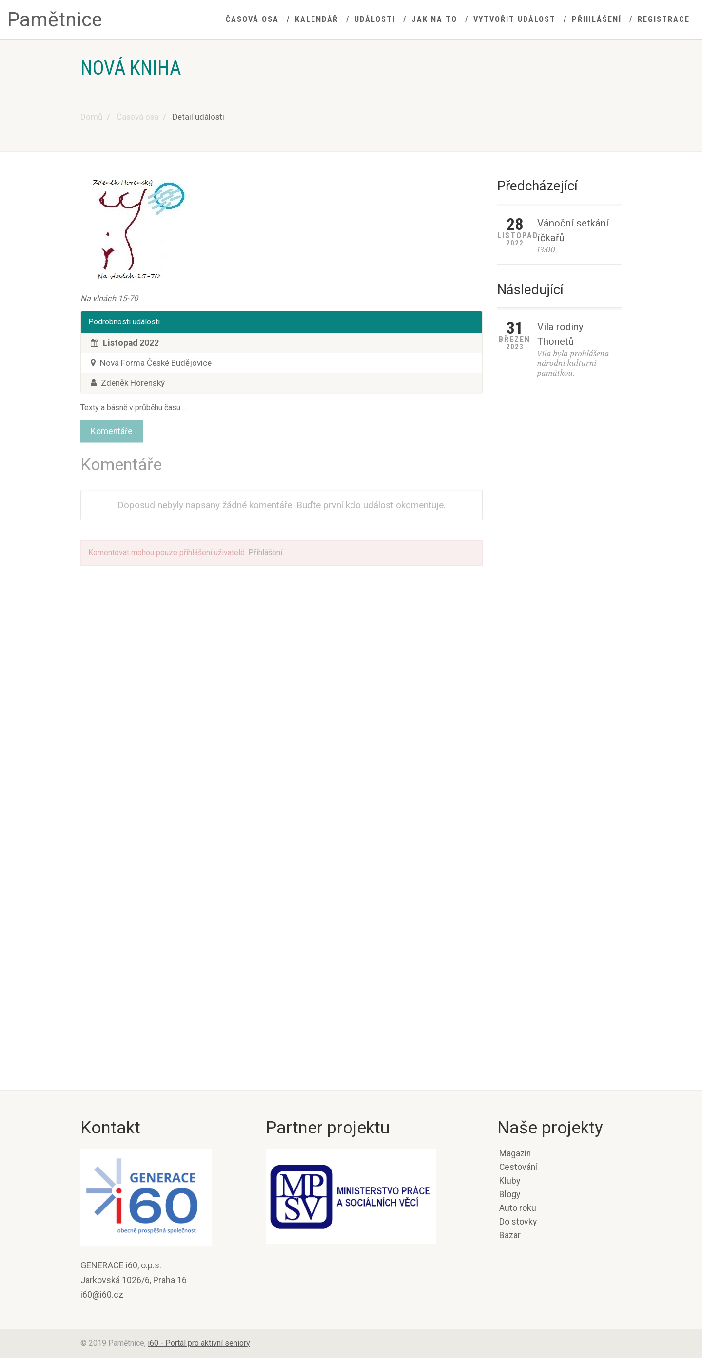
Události (374, 19)
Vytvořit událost (514, 19)
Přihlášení (597, 19)
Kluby (509, 1181)
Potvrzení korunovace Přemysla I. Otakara (524, 899)
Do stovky (518, 1221)
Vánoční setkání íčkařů (573, 230)
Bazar (510, 1235)
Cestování (518, 1167)
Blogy (509, 1194)
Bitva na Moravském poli (534, 1069)
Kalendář (316, 19)
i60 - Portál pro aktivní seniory (199, 1343)
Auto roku (517, 1208)
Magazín (515, 1153)
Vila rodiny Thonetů (560, 334)
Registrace (664, 19)
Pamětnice (54, 19)
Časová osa (252, 19)
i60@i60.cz (101, 1294)
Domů (91, 117)
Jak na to (434, 19)
